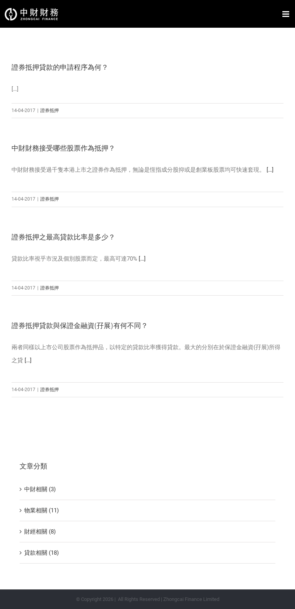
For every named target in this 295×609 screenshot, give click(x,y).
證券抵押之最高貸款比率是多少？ (63, 237)
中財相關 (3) (40, 489)
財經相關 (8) (40, 531)
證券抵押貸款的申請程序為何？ (60, 67)
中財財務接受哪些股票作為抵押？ (63, 148)
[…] (270, 169)
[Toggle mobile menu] (286, 14)
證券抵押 (49, 110)
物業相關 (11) (41, 510)
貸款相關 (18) (41, 552)
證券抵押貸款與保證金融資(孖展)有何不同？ (80, 325)
